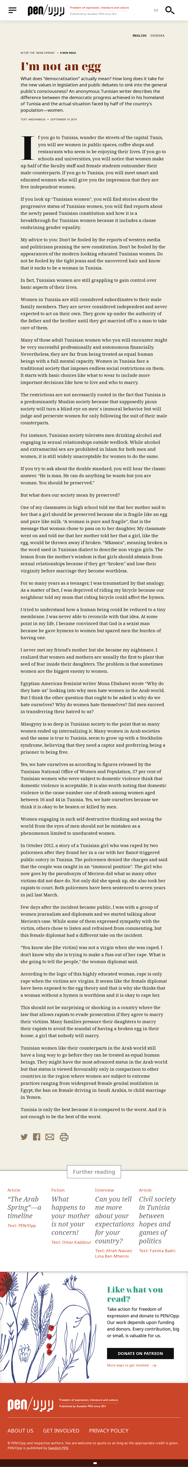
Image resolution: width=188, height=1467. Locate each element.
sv (156, 10)
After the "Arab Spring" (38, 52)
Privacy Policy (108, 1430)
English (140, 36)
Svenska (157, 36)
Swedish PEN (58, 1448)
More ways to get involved (132, 1365)
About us (20, 1430)
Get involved (61, 1430)
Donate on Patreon (140, 1353)
